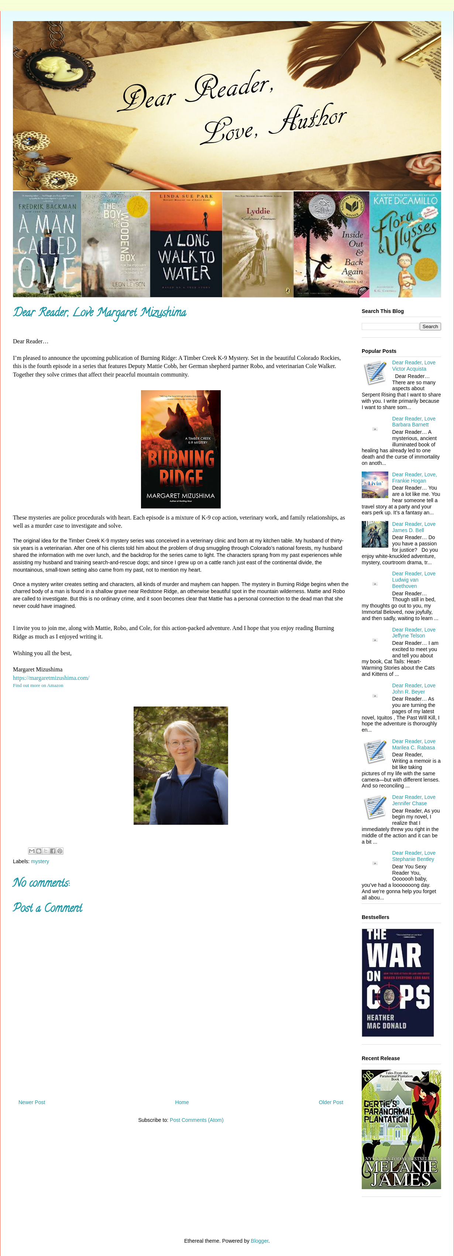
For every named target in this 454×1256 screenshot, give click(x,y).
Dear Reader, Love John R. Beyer (414, 689)
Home (182, 1102)
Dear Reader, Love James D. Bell (414, 527)
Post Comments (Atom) (196, 1120)
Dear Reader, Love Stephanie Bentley (414, 856)
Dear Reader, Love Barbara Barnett (414, 422)
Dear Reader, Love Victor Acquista (414, 366)
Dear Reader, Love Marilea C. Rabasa (414, 744)
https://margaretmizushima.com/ (51, 678)
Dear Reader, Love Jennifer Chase (414, 800)
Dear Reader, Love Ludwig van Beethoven (414, 580)
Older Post (331, 1102)
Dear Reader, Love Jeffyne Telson (414, 633)
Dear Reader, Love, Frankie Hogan (414, 478)
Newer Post (31, 1102)
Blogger (259, 1241)
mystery (40, 861)
